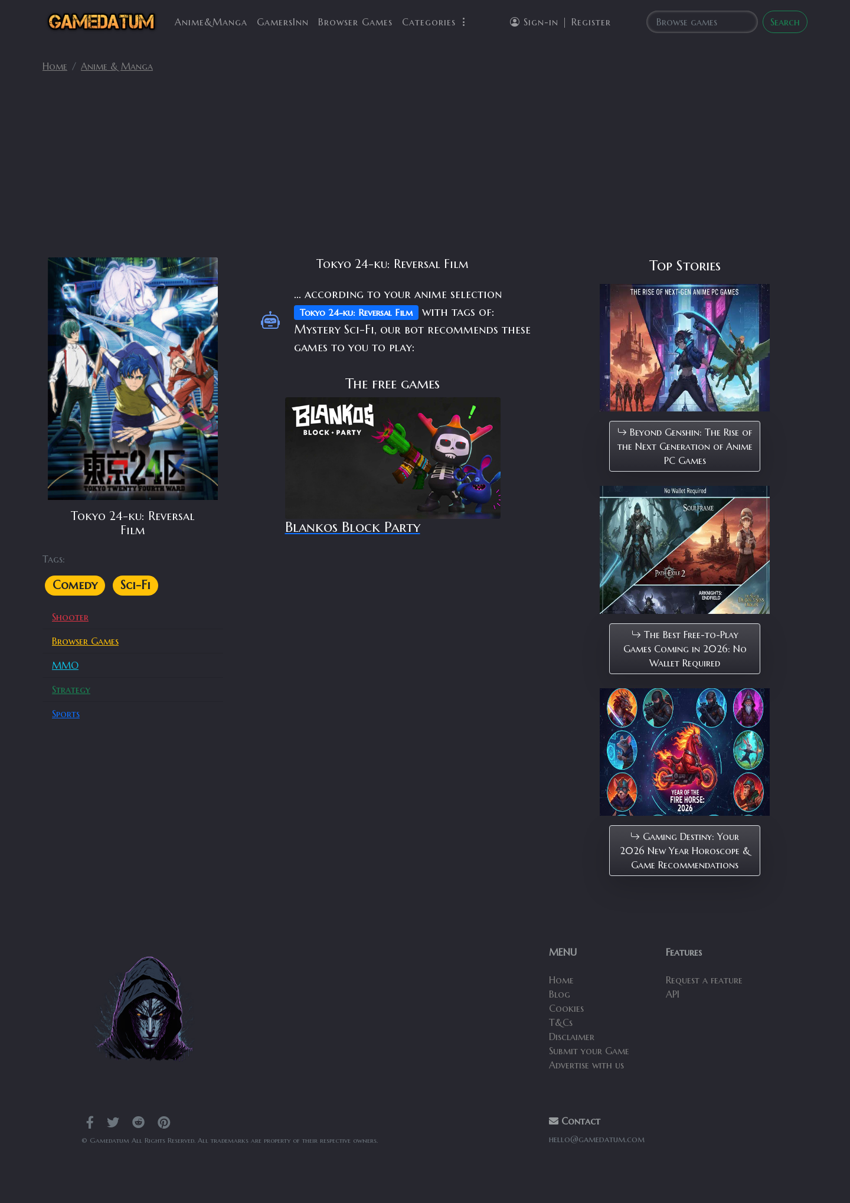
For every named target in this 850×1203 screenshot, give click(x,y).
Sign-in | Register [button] (560, 22)
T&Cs (561, 1022)
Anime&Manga (211, 22)
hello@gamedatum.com (597, 1139)
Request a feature (704, 980)
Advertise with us (586, 1065)
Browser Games (355, 22)
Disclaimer (571, 1036)
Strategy (71, 689)
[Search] (702, 22)
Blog (559, 994)
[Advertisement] (425, 170)
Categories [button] (435, 22)
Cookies (566, 1008)
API (672, 994)
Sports (66, 714)
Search (785, 22)
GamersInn (283, 22)
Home (54, 66)
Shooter (70, 617)
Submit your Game (589, 1051)
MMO (65, 665)
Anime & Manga (117, 66)
